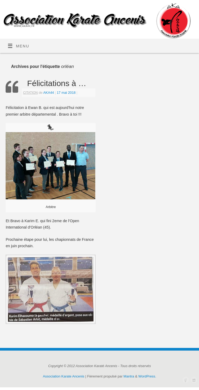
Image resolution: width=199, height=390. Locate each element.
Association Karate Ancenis (63, 376)
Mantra (128, 376)
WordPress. (147, 376)
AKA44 (48, 93)
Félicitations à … (56, 83)
